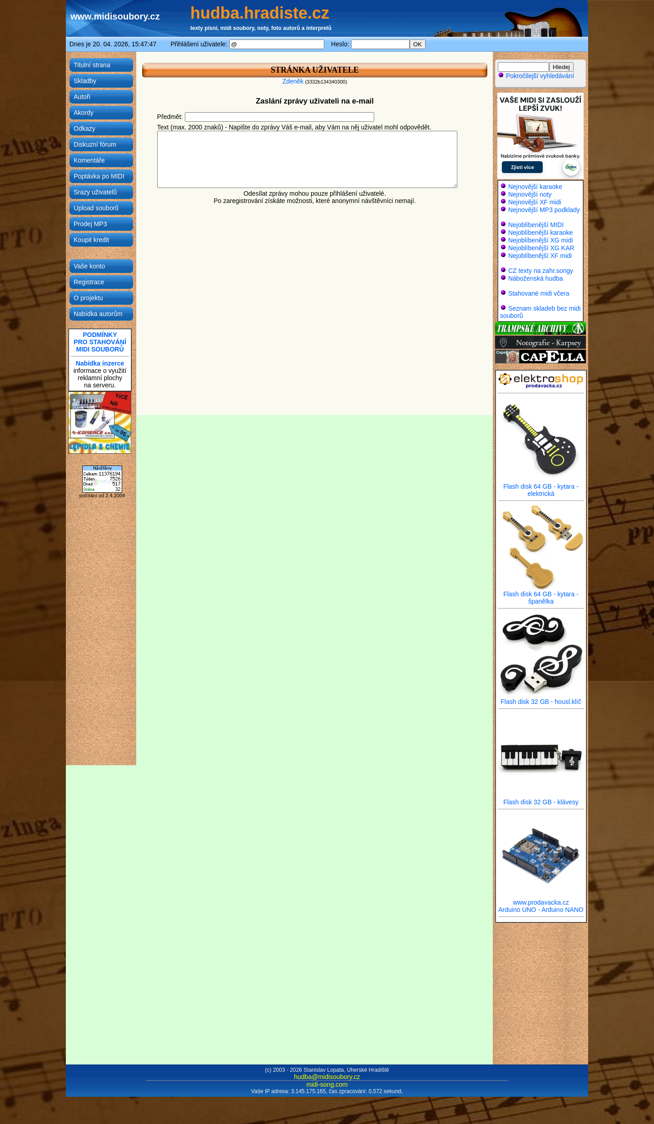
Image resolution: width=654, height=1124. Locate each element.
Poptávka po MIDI (99, 176)
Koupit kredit (91, 239)
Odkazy (84, 128)
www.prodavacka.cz (541, 899)
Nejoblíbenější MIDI (536, 224)
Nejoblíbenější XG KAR (541, 248)
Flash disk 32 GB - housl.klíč (541, 698)
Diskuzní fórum (95, 144)
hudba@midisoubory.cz (327, 1076)
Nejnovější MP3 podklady (544, 209)
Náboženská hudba (535, 278)
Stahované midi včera (539, 293)
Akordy (84, 112)
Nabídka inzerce (100, 363)
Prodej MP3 (90, 224)
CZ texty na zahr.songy (540, 270)
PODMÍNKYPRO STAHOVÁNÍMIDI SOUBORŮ (100, 342)
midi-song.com (326, 1084)
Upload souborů (96, 208)
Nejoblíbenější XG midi (540, 240)
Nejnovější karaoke (535, 186)
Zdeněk (293, 81)
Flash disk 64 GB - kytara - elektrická (541, 487)
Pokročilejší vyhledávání (536, 75)
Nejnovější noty (530, 194)
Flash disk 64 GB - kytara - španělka (541, 594)
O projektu (88, 298)
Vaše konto (89, 266)
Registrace (89, 282)
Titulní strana (92, 65)
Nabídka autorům (98, 313)
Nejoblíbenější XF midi (540, 255)
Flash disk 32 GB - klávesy (541, 799)
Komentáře (89, 160)
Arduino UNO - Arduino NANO (541, 909)
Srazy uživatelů (95, 192)
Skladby (85, 80)
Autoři (82, 96)
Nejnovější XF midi (534, 202)
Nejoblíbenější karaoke (540, 232)
